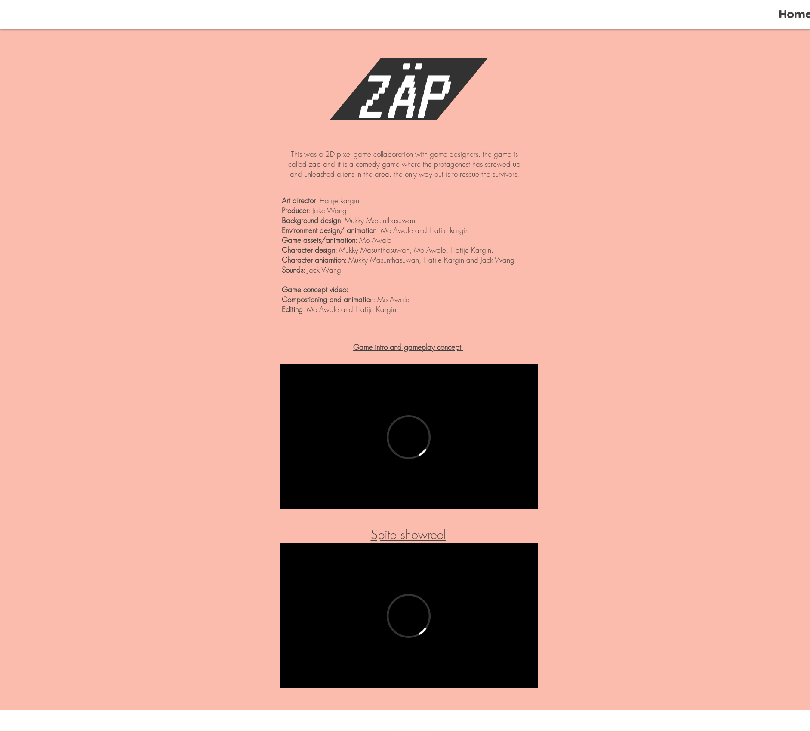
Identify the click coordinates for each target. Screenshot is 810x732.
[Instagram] (432, 722)
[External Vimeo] (408, 437)
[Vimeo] (411, 722)
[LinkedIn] (390, 722)
